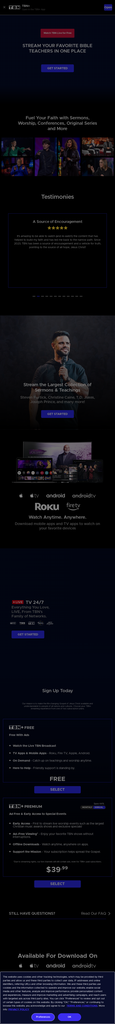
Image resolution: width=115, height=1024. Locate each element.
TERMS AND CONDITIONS (82, 1006)
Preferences (43, 1017)
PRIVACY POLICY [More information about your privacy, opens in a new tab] (18, 1009)
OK (69, 1017)
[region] (57, 997)
